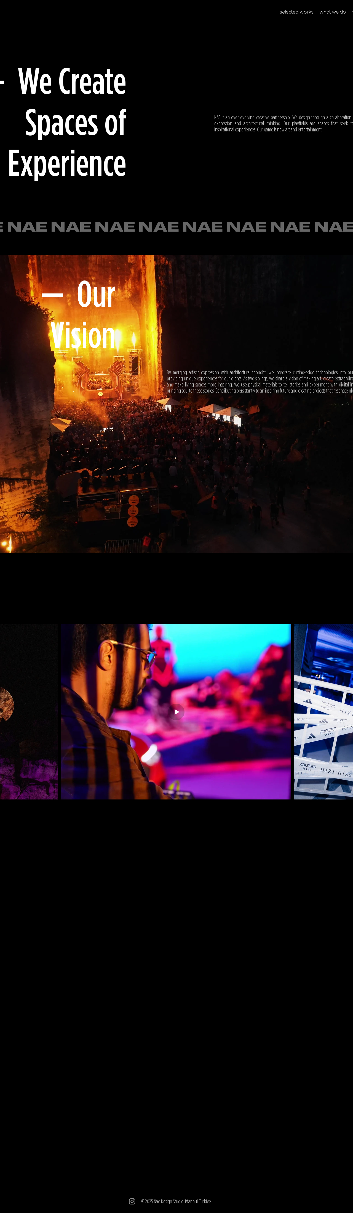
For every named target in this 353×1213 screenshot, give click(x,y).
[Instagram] (132, 1201)
